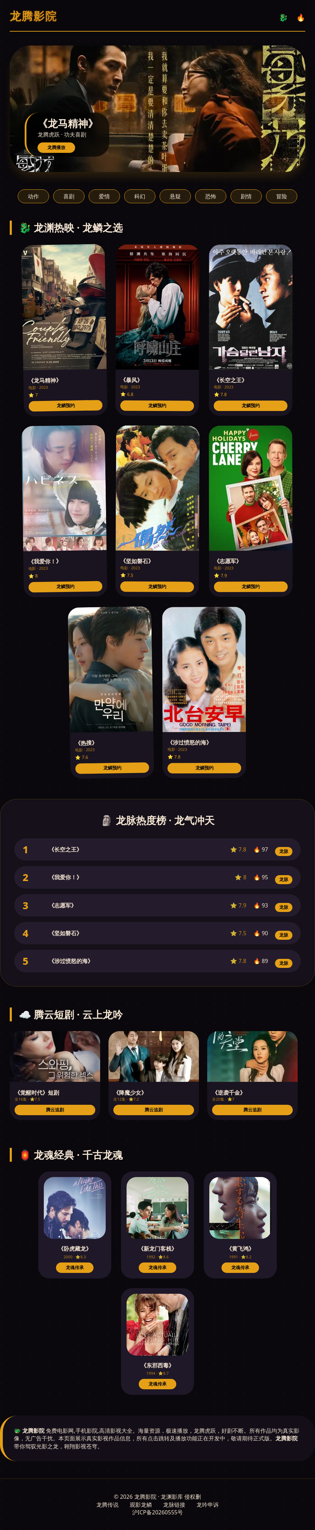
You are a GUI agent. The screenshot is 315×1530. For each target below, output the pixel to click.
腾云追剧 (55, 1109)
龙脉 (283, 851)
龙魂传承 (75, 1267)
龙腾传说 (107, 1504)
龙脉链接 (174, 1504)
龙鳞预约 (65, 406)
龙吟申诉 (207, 1504)
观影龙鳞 (141, 1504)
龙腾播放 (56, 147)
